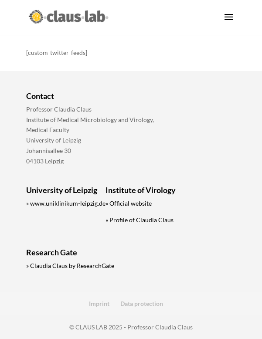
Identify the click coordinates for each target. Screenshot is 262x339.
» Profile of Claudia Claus (139, 220)
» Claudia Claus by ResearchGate (70, 265)
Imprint (99, 303)
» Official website (128, 203)
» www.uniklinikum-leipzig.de (65, 203)
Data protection (141, 303)
